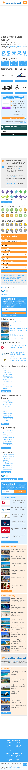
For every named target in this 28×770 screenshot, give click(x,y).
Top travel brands (8, 402)
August (21, 168)
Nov (21, 64)
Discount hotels (7, 406)
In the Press (16, 748)
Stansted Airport (7, 432)
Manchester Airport (8, 430)
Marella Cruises (7, 413)
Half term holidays (8, 374)
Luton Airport (7, 436)
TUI (4, 408)
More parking (6, 448)
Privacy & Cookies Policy (14, 767)
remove (13, 176)
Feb (7, 61)
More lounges (6, 472)
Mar (12, 61)
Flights (10, 756)
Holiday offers (7, 401)
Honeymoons (6, 383)
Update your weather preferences (16, 46)
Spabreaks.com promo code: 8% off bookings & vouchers (13, 98)
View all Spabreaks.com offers (22, 122)
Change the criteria (11, 183)
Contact (10, 743)
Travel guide (19, 54)
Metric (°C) (3, 288)
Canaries (18, 755)
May (21, 61)
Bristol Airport (7, 434)
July (15, 168)
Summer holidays (8, 377)
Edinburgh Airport (8, 439)
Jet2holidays (6, 410)
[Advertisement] (14, 20)
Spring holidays (7, 376)
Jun (25, 61)
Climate (10, 760)
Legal (10, 746)
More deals (5, 423)
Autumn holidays (7, 379)
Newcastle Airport (8, 445)
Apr (16, 61)
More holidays (6, 391)
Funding (18, 746)
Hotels (10, 758)
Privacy (10, 745)
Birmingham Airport (8, 437)
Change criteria (6, 202)
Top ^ (20, 479)
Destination (4, 129)
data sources (14, 284)
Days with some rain (7, 261)
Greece (18, 756)
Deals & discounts (25, 55)
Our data (18, 742)
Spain (17, 758)
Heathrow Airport (8, 463)
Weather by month (3, 55)
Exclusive (6, 107)
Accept (25, 764)
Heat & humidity (5, 265)
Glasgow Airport (7, 443)
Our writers (18, 743)
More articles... (7, 591)
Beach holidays (7, 369)
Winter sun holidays (8, 381)
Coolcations (6, 385)
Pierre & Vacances (8, 417)
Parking (10, 759)
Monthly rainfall (5, 257)
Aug (7, 64)
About (10, 742)
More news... (6, 712)
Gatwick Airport (7, 441)
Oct (16, 64)
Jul (3, 64)
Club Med (5, 420)
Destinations (13, 54)
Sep (12, 64)
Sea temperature (6, 252)
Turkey (17, 759)
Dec (25, 64)
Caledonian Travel (8, 419)
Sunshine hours (5, 248)
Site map (11, 748)
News (10, 750)
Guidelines (18, 745)
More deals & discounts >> (10, 542)
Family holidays (7, 372)
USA (17, 760)
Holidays (11, 755)
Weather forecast (8, 55)
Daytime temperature (7, 244)
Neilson (5, 411)
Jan (3, 61)
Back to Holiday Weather (9, 479)
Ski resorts (6, 388)
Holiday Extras (7, 415)
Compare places (7, 386)
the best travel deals (13, 661)
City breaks (6, 370)
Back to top (4, 294)
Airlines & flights (7, 404)
